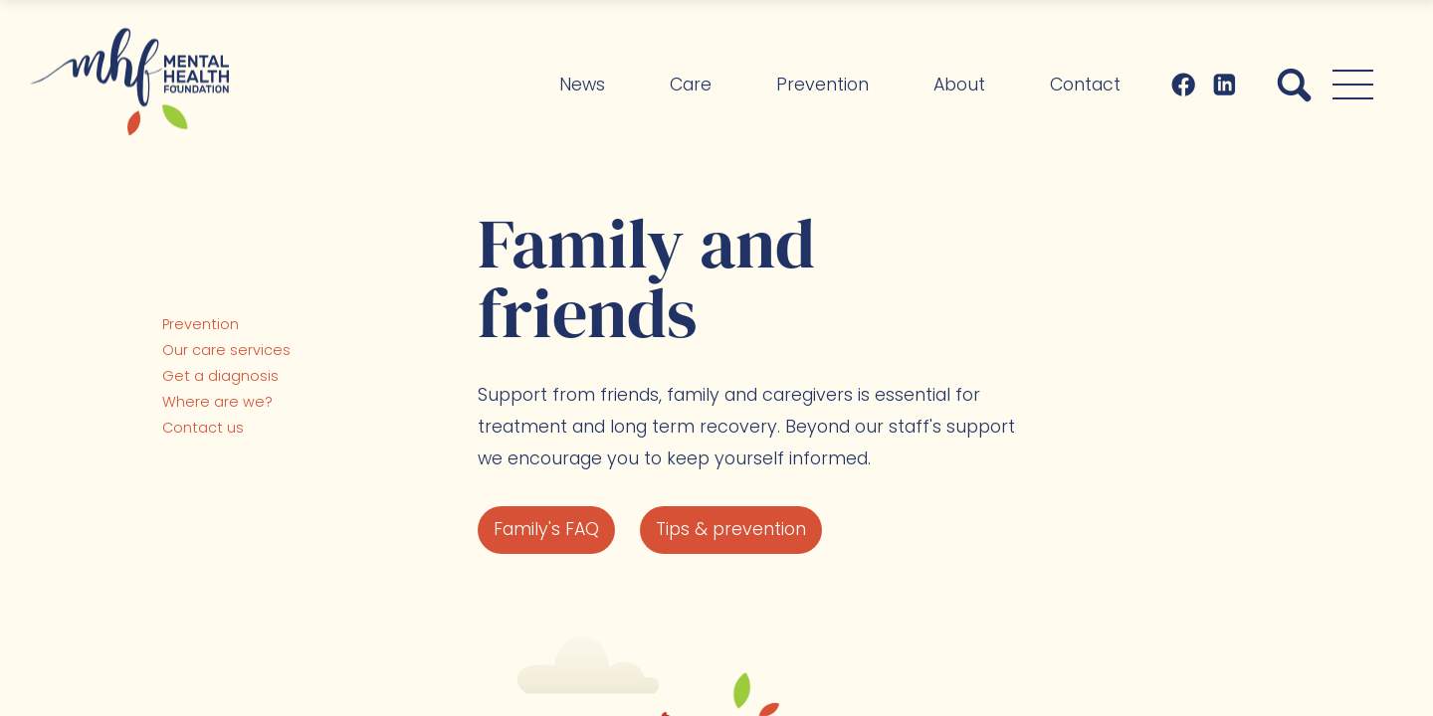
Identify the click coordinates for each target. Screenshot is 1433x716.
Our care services (226, 350)
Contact (1085, 84)
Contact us (203, 428)
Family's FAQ (546, 529)
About (959, 84)
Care (691, 84)
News (582, 84)
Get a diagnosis (220, 376)
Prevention (822, 84)
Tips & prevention (731, 529)
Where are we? (217, 402)
